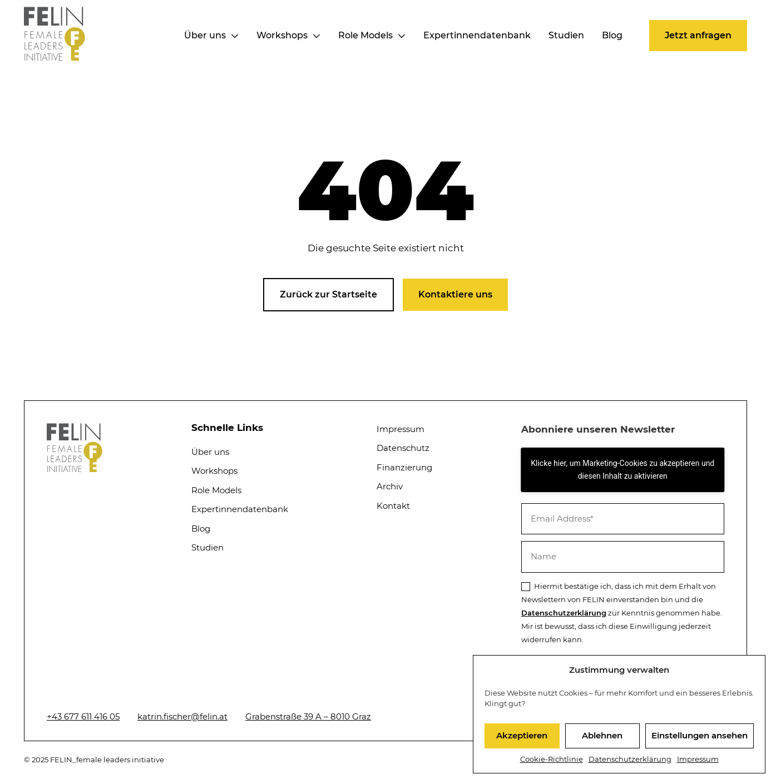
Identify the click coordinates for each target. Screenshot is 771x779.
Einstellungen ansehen (699, 735)
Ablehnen (602, 735)
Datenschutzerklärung (630, 759)
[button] (698, 35)
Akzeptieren (521, 735)
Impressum (698, 759)
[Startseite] (54, 57)
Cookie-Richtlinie (551, 759)
